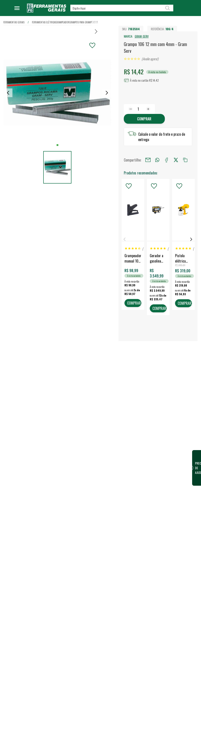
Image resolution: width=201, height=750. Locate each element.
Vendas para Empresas (134, 525)
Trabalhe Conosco (87, 525)
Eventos (81, 539)
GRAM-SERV (142, 36)
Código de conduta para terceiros (91, 570)
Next (191, 239)
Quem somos (84, 511)
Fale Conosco (84, 599)
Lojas (122, 511)
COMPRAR (134, 303)
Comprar (144, 118)
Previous (124, 239)
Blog (79, 532)
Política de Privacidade (90, 560)
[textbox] (121, 8)
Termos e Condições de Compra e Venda (91, 583)
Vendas (124, 518)
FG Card (167, 530)
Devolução (82, 607)
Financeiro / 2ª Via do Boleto (176, 520)
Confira (36, 534)
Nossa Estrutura (86, 518)
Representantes (129, 532)
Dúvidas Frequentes (88, 592)
